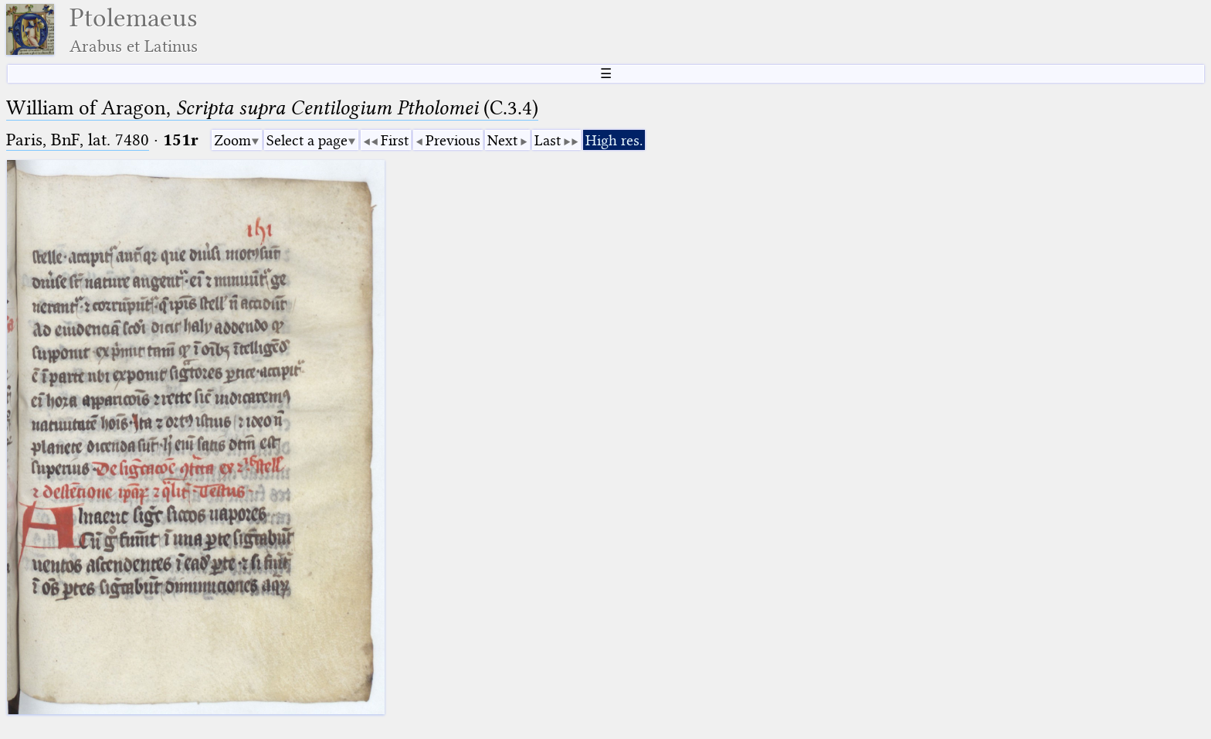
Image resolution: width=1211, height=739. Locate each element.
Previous (453, 140)
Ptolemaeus (134, 29)
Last (547, 140)
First (395, 140)
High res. (614, 140)
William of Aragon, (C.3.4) (272, 108)
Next (502, 140)
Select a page (307, 140)
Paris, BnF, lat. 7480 (77, 139)
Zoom (232, 140)
